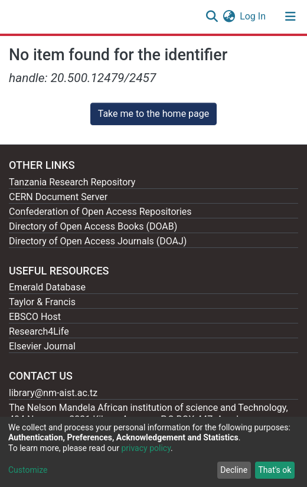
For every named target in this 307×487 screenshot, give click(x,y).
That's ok (274, 470)
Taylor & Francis (42, 302)
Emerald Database (47, 287)
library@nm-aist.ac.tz (53, 392)
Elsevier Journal (42, 346)
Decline (233, 470)
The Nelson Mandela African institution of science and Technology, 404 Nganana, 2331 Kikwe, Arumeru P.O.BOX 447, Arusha (148, 413)
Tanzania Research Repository (72, 182)
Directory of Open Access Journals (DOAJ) (98, 241)
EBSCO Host (35, 316)
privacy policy (146, 448)
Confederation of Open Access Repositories (100, 211)
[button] (228, 16)
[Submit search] (211, 16)
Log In (253, 16)
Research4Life (39, 331)
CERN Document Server (58, 196)
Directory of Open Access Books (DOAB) (93, 226)
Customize (27, 470)
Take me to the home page (154, 113)
